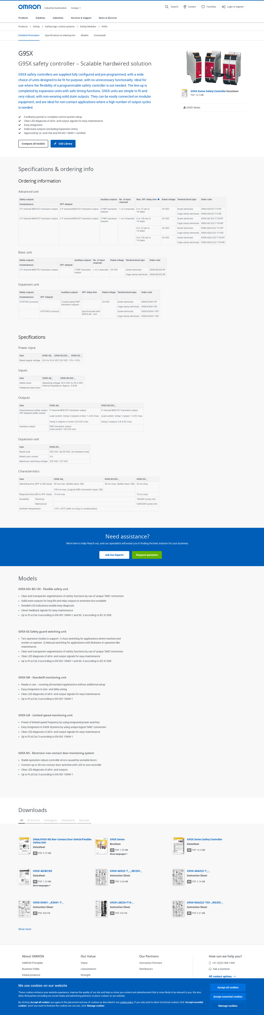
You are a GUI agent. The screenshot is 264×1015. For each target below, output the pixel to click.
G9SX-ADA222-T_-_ (198, 870)
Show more (24, 929)
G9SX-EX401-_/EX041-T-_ (48, 902)
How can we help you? (225, 956)
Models (85, 35)
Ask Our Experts (114, 554)
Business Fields (30, 968)
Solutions (40, 18)
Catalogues (50, 820)
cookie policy (126, 1002)
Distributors (146, 968)
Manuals (84, 820)
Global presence (31, 975)
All (21, 820)
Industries (58, 18)
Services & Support (81, 18)
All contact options (222, 976)
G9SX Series (117, 839)
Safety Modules (88, 26)
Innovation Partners (150, 962)
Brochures (33, 820)
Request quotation (147, 554)
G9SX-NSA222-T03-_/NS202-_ (205, 902)
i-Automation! (88, 968)
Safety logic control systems (60, 26)
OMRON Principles (32, 962)
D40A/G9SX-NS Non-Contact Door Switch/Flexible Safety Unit (62, 841)
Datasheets (68, 820)
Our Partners (149, 956)
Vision (84, 962)
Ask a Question (219, 968)
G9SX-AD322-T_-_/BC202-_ (126, 870)
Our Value (88, 956)
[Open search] (171, 6)
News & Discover (108, 18)
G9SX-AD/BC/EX (42, 870)
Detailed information (28, 35)
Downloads (100, 35)
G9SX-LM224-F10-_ (121, 902)
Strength (86, 975)
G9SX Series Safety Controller (215, 91)
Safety (36, 26)
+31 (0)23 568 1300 (222, 962)
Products (23, 18)
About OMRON (33, 956)
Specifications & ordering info (60, 35)
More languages (118, 854)
